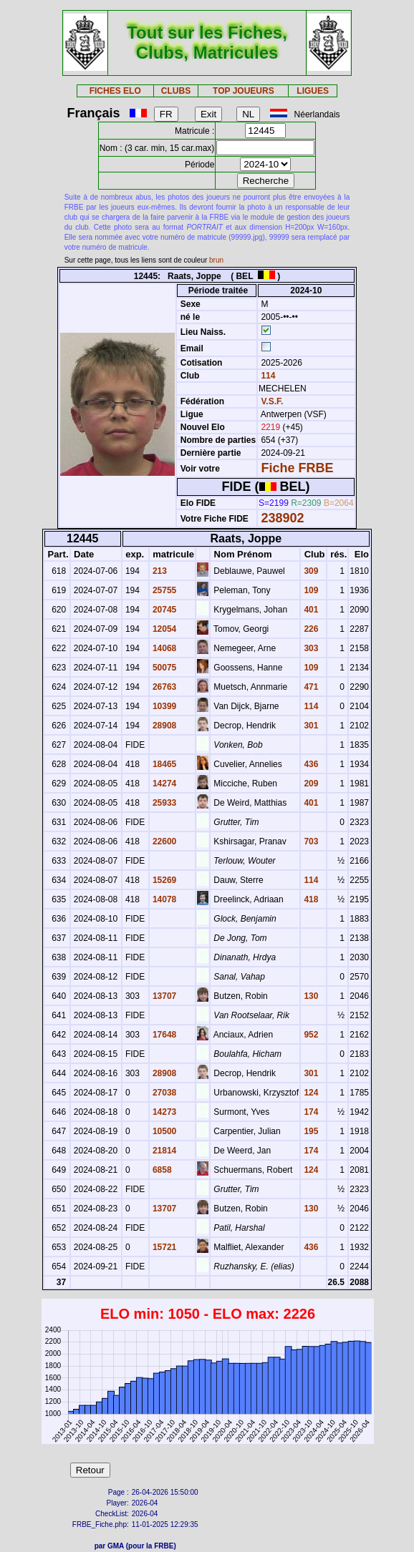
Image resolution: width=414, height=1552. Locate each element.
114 (267, 376)
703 (310, 841)
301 (310, 726)
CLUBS (176, 91)
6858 (161, 1170)
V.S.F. (272, 401)
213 (158, 571)
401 (310, 610)
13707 (163, 996)
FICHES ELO (115, 91)
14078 (163, 899)
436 (310, 764)
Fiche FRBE (297, 468)
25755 (163, 590)
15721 (163, 1247)
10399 (163, 706)
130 (310, 996)
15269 (163, 880)
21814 (163, 1151)
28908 (163, 726)
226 (310, 629)
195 (310, 1131)
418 (310, 899)
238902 (282, 518)
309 (310, 571)
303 (310, 648)
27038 (163, 1093)
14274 (163, 784)
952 (310, 1035)
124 (310, 1093)
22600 (163, 841)
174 (310, 1112)
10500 (163, 1131)
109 (310, 590)
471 (310, 687)
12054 (163, 629)
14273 (163, 1112)
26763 (163, 687)
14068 (163, 648)
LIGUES (313, 91)
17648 (163, 1035)
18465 (163, 764)
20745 (163, 610)
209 (310, 784)
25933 (163, 803)
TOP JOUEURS (243, 91)
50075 (163, 668)
